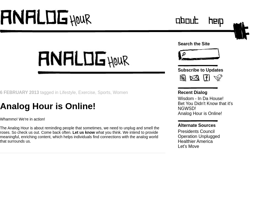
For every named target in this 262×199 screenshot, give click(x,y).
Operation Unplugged (199, 136)
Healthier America (195, 141)
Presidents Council (196, 131)
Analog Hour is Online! (200, 113)
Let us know (84, 132)
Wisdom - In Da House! (200, 98)
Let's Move (188, 146)
